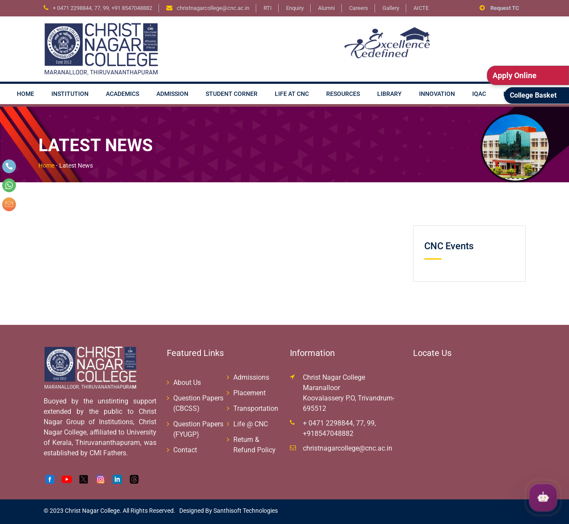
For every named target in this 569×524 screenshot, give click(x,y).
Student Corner (231, 93)
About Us (187, 382)
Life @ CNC (250, 424)
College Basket (533, 95)
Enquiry (295, 8)
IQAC (479, 93)
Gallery (390, 8)
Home (25, 93)
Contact (185, 450)
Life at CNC (292, 93)
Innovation (437, 93)
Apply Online (515, 75)
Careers (358, 8)
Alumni (326, 8)
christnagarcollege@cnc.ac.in (347, 448)
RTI (268, 8)
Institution (70, 93)
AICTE (421, 8)
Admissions (251, 377)
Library (389, 93)
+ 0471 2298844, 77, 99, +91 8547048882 (102, 8)
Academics (122, 93)
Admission (172, 93)
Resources (343, 93)
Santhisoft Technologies (245, 510)
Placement (249, 393)
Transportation (255, 408)
